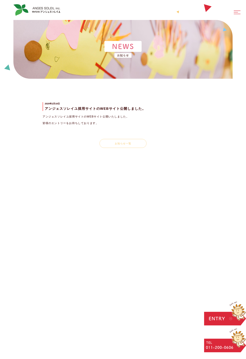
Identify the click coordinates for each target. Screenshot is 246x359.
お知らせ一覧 (123, 143)
